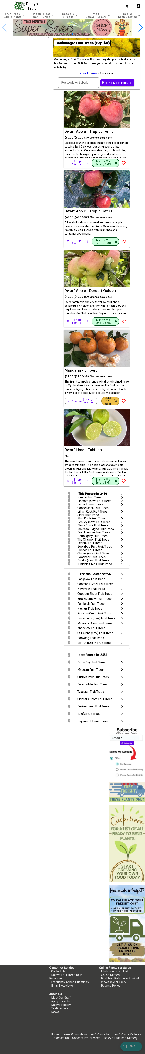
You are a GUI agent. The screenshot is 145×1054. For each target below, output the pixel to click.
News (55, 1012)
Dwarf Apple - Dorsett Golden (90, 290)
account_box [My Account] (138, 6)
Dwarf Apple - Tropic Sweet (88, 211)
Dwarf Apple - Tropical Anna (89, 131)
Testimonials (59, 1008)
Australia (85, 73)
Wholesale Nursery (113, 982)
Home (55, 1034)
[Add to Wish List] (123, 162)
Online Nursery (110, 975)
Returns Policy (110, 985)
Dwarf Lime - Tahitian (83, 450)
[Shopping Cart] (128, 6)
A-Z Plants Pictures (128, 1034)
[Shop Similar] (75, 163)
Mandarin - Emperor (82, 370)
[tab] (14, 15)
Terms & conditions (75, 1034)
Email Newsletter (62, 985)
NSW (94, 73)
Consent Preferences (86, 1038)
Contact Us (58, 971)
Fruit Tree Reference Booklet (120, 978)
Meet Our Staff (61, 997)
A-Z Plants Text (101, 1034)
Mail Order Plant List (114, 971)
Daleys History (61, 1005)
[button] (72, 34)
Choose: (81, 401)
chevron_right (122, 494)
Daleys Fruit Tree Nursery (120, 1038)
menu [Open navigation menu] (7, 6)
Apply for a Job (61, 1001)
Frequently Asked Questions (70, 982)
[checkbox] (24, 53)
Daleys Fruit (32, 6)
